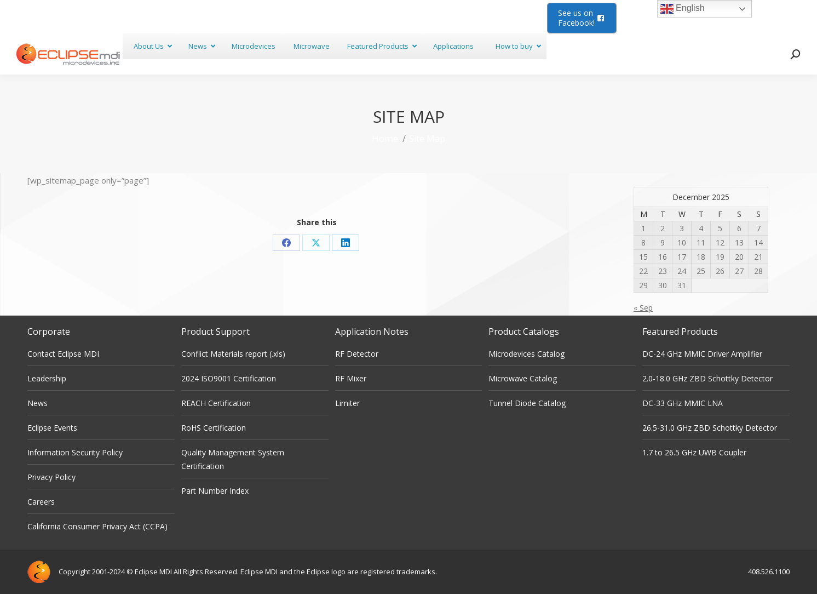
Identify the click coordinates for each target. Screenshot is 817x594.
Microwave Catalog (522, 378)
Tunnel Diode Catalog (527, 403)
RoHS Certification (213, 427)
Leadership (46, 378)
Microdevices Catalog (526, 354)
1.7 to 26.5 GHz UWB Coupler (694, 452)
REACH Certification (216, 403)
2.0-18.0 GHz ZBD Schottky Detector (707, 378)
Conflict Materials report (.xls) (233, 354)
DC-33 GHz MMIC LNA (682, 403)
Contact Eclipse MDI (63, 354)
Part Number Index (215, 491)
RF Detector (356, 354)
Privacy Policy (51, 477)
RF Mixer (350, 378)
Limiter (347, 403)
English (682, 8)
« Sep (643, 307)
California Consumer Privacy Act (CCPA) (97, 526)
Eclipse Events (52, 427)
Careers (41, 501)
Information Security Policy (75, 452)
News (37, 403)
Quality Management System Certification (232, 459)
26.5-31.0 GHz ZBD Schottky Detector (709, 427)
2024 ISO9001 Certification (228, 378)
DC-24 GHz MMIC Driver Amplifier (702, 354)
